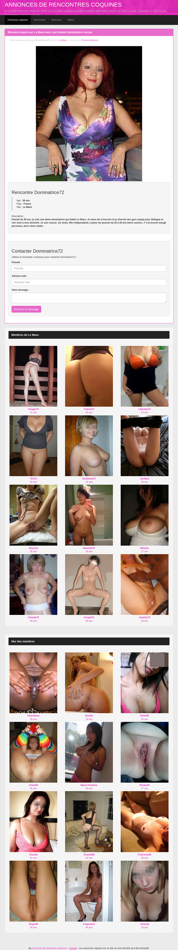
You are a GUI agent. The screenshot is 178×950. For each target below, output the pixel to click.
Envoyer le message (26, 309)
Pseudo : (16, 262)
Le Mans (62, 40)
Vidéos (70, 20)
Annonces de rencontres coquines (63, 4)
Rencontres (39, 20)
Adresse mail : (19, 276)
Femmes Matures (90, 40)
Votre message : (20, 290)
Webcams (56, 20)
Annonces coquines (18, 20)
